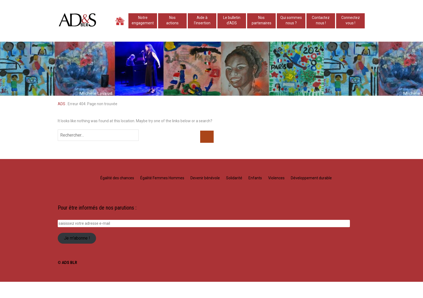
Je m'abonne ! (77, 238)
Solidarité (234, 178)
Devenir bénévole (205, 178)
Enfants (255, 178)
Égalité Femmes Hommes (162, 178)
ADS (120, 21)
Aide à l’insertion (202, 20)
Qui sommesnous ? (291, 20)
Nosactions (172, 20)
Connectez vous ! (350, 20)
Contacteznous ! (321, 20)
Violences (276, 178)
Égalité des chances (117, 178)
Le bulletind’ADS (231, 20)
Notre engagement (143, 20)
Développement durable (311, 178)
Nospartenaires (261, 20)
